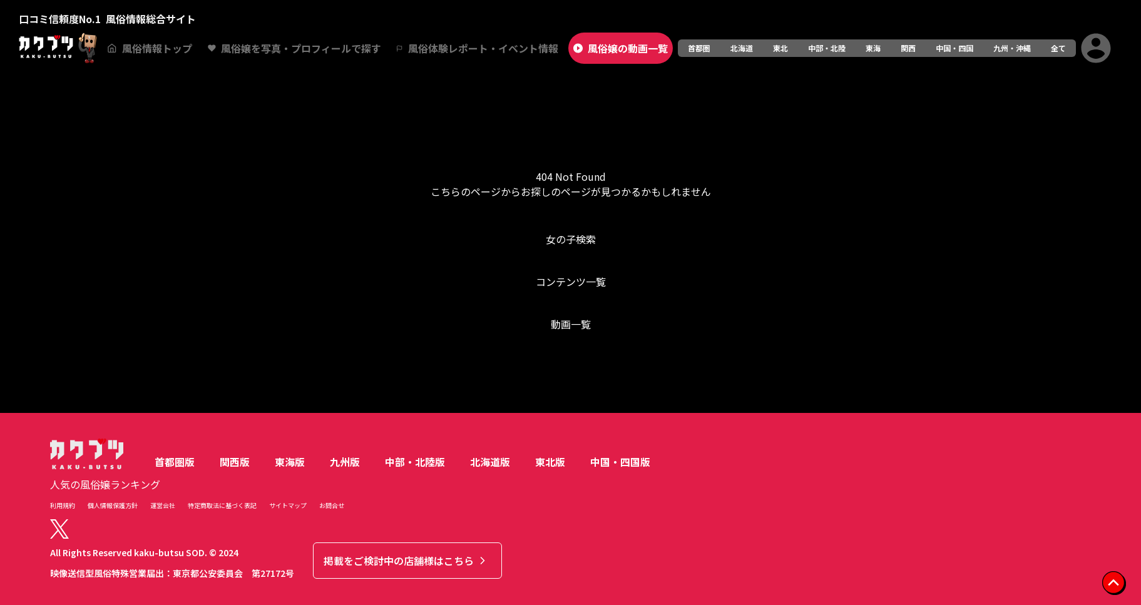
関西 (908, 48)
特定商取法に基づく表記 (222, 505)
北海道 (741, 48)
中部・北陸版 (415, 461)
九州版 (345, 461)
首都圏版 (175, 461)
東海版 (290, 461)
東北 (780, 48)
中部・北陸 (827, 48)
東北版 (550, 461)
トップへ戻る (571, 374)
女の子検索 (571, 239)
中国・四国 (954, 48)
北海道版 (490, 461)
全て (1058, 48)
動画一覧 (571, 324)
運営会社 (162, 505)
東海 (873, 48)
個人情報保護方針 (113, 505)
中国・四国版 (620, 461)
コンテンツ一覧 (571, 281)
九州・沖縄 (1012, 48)
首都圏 (699, 48)
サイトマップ (288, 505)
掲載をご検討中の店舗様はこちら (406, 560)
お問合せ (331, 505)
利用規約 (62, 505)
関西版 (235, 461)
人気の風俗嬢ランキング (105, 484)
